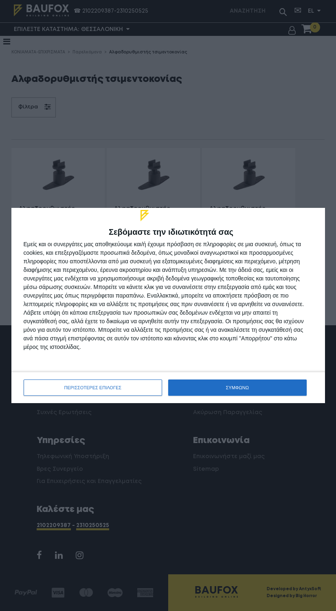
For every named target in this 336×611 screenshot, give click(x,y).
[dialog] (168, 305)
